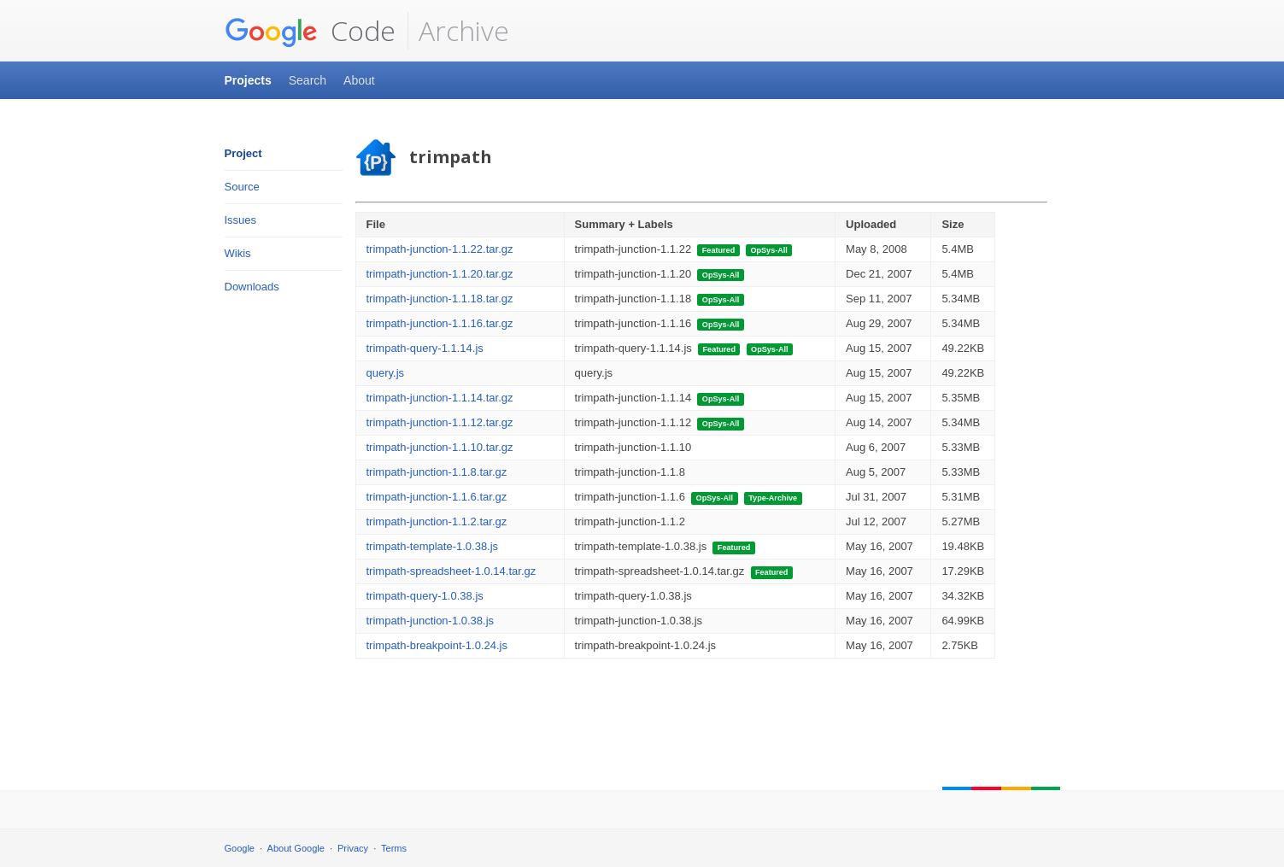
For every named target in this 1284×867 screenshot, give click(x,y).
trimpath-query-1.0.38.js (425, 595)
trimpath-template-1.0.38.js (432, 546)
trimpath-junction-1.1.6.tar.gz (436, 496)
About (359, 80)
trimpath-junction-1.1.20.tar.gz (439, 273)
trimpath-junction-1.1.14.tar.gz (439, 397)
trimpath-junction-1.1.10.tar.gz (439, 447)
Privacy (352, 848)
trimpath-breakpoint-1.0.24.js (436, 645)
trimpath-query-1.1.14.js (425, 348)
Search (307, 80)
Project (243, 153)
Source (242, 186)
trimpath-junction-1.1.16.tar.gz (439, 323)
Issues (241, 220)
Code (310, 31)
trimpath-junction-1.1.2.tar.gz (436, 521)
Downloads (252, 286)
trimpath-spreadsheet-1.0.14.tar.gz (451, 571)
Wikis (238, 253)
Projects (248, 80)
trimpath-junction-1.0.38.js (430, 620)
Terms (394, 848)
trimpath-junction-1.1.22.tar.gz (439, 249)
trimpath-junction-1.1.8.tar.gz (436, 472)
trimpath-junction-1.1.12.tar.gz (439, 422)
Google (240, 848)
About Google (296, 848)
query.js (385, 372)
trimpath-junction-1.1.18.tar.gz (439, 298)
